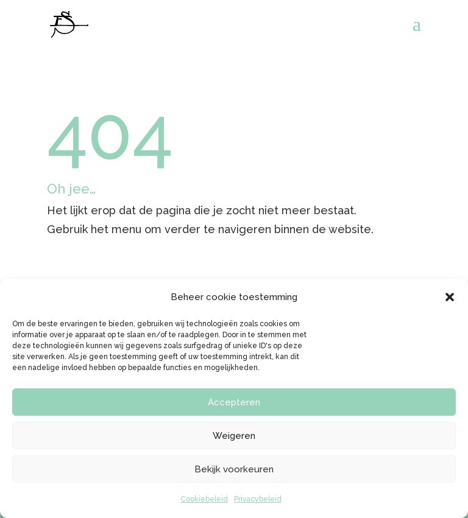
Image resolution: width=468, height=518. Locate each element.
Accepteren (234, 402)
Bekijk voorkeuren (234, 469)
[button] (450, 297)
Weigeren (234, 435)
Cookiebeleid (204, 499)
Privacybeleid (258, 499)
